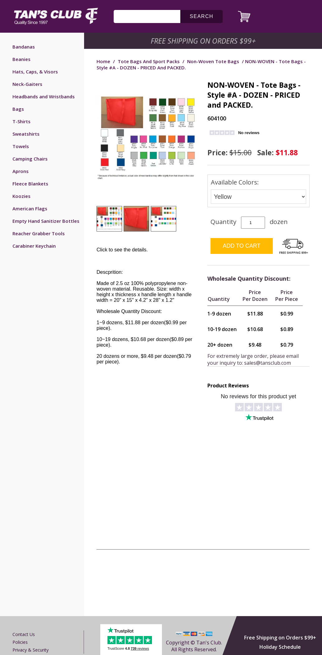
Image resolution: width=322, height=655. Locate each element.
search (201, 16)
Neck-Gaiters (27, 84)
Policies (20, 642)
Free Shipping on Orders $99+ (280, 637)
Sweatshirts (26, 134)
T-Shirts (21, 121)
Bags (18, 109)
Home (103, 61)
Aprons (20, 171)
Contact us (23, 634)
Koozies (21, 196)
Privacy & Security (30, 650)
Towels (20, 146)
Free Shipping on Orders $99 (204, 41)
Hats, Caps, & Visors (35, 71)
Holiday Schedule (280, 646)
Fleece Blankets (30, 183)
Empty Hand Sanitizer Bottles (45, 221)
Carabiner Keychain (34, 246)
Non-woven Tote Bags (213, 61)
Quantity (223, 222)
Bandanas (23, 47)
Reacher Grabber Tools (38, 233)
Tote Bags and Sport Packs (149, 61)
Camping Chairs (30, 159)
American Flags (29, 208)
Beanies (21, 59)
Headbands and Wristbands (43, 96)
